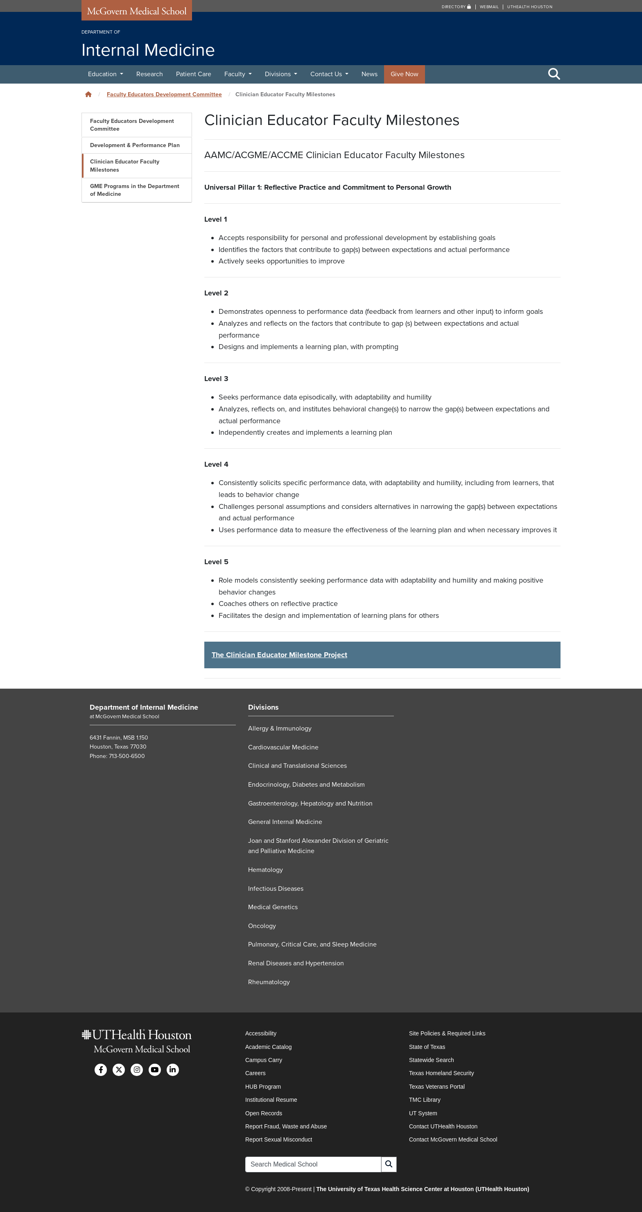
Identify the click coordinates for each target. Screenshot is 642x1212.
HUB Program (263, 1086)
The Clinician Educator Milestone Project (279, 654)
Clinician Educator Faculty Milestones (124, 165)
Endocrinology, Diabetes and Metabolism (306, 785)
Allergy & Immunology (280, 728)
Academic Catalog (268, 1047)
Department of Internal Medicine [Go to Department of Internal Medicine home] (144, 707)
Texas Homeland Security (441, 1073)
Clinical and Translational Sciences (297, 766)
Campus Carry (263, 1060)
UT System (423, 1113)
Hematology (265, 870)
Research (149, 74)
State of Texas (427, 1047)
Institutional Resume (271, 1099)
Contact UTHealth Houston (443, 1126)
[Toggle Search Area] (554, 74)
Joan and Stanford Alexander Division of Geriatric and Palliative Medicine (318, 846)
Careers (255, 1073)
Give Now (404, 74)
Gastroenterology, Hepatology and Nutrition (310, 803)
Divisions (278, 74)
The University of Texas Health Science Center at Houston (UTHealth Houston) (422, 1189)
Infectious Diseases (275, 889)
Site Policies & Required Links (447, 1033)
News (370, 74)
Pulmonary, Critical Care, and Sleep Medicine (312, 944)
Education (103, 74)
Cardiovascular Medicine (283, 747)
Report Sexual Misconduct (278, 1139)
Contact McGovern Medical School (453, 1139)
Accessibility (260, 1033)
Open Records (263, 1113)
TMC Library (425, 1099)
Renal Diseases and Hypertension (296, 963)
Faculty (235, 74)
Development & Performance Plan (135, 145)
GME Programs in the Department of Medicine (134, 190)
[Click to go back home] (88, 94)
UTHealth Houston (529, 7)
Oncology (262, 926)
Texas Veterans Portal (437, 1086)
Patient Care (193, 74)
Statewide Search (431, 1060)
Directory (456, 7)
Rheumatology (269, 982)
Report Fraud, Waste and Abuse (286, 1126)
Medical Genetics (273, 907)
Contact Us (327, 74)
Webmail (489, 7)
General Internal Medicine (285, 822)
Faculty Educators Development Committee (164, 94)
